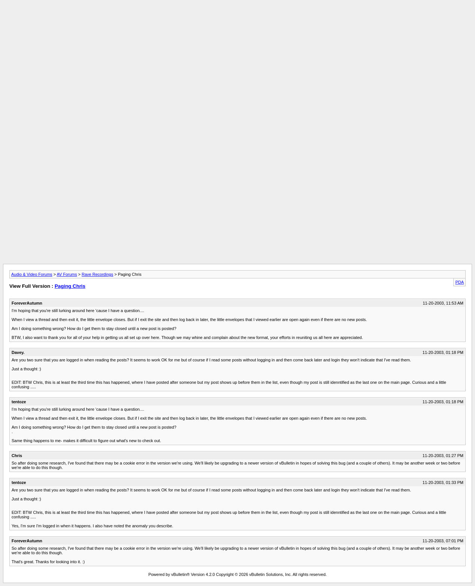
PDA (459, 282)
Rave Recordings (97, 274)
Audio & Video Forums (31, 274)
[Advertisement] (238, 20)
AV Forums (67, 274)
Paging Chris (70, 286)
